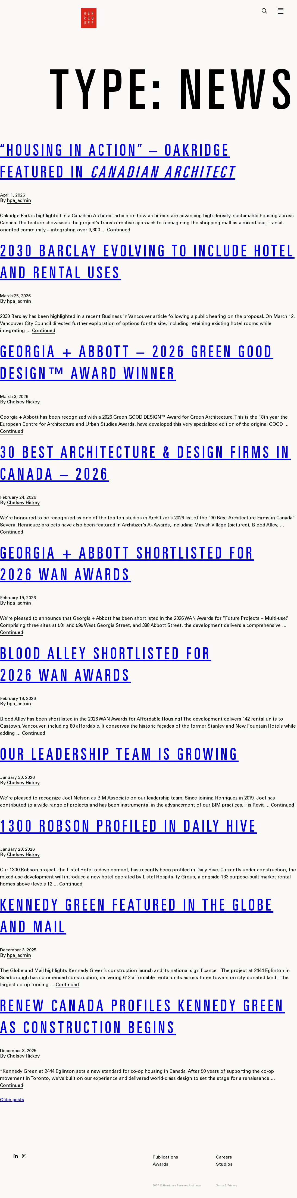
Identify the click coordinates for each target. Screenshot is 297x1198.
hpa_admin (19, 201)
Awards (160, 1164)
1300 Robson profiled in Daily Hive (128, 828)
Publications (165, 1157)
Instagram (24, 1156)
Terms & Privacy (226, 1185)
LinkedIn (16, 1156)
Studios (224, 1164)
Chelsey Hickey (23, 402)
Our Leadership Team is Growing (119, 756)
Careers (224, 1157)
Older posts (12, 1100)
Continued (118, 230)
